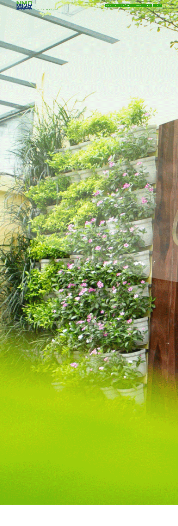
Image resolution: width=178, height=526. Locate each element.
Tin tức (147, 5)
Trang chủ (111, 5)
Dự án (138, 5)
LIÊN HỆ (157, 5)
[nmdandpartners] (38, 5)
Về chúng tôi (125, 5)
